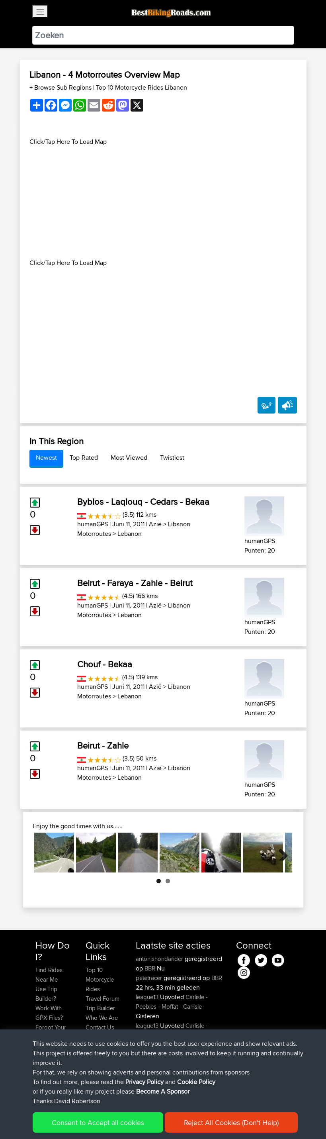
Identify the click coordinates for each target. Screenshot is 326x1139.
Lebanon (129, 533)
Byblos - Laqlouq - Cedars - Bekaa (143, 501)
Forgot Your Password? (50, 1032)
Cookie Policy (196, 1086)
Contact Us (100, 1027)
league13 (148, 997)
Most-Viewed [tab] (129, 457)
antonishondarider (160, 959)
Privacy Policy (144, 1086)
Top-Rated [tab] (84, 457)
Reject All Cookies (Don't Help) (231, 1127)
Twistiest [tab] (172, 457)
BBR (149, 968)
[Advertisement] (163, 202)
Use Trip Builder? (46, 994)
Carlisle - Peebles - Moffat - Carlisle (172, 1002)
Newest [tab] (46, 457)
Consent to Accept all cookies (98, 1127)
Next (280, 853)
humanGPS (92, 524)
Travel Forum (102, 998)
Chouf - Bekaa (104, 664)
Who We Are (102, 1018)
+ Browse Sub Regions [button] (61, 87)
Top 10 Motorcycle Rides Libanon (141, 87)
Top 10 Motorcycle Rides (100, 979)
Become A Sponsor (162, 1095)
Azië (155, 524)
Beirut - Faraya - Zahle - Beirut (134, 582)
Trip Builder (100, 1008)
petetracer (150, 978)
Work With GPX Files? (49, 1013)
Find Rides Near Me (48, 975)
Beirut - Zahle (103, 745)
